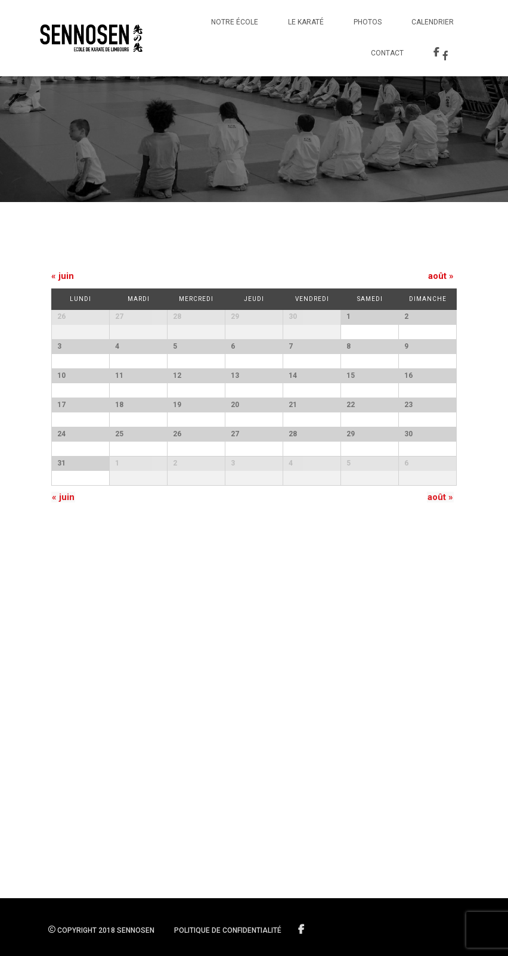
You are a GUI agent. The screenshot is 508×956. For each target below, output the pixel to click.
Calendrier (432, 22)
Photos (368, 22)
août (441, 276)
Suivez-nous (302, 929)
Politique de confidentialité (227, 930)
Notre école (234, 22)
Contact (387, 53)
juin (62, 276)
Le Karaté (306, 22)
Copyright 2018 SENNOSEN (101, 930)
